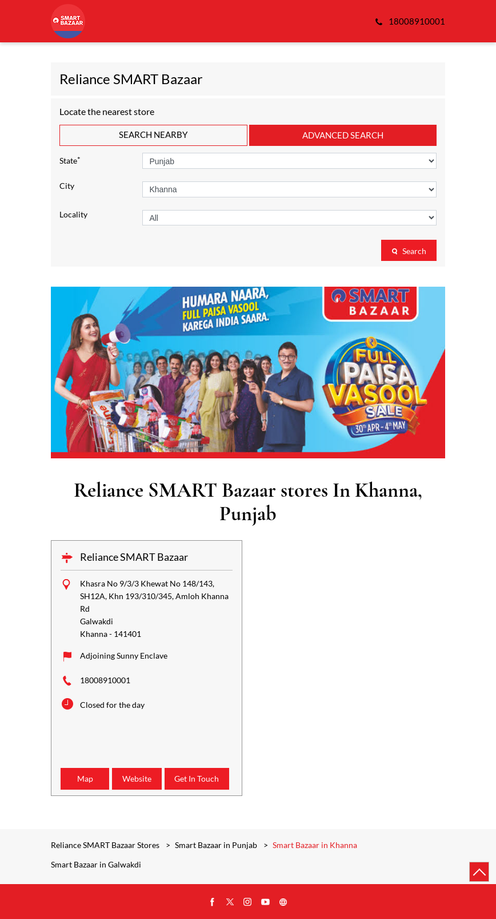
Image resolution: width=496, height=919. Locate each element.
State (70, 160)
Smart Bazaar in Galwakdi (96, 864)
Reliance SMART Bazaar (134, 556)
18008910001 (105, 680)
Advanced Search (342, 135)
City (66, 186)
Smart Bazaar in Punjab (216, 845)
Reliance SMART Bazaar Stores (106, 845)
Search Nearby (153, 134)
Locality (73, 214)
